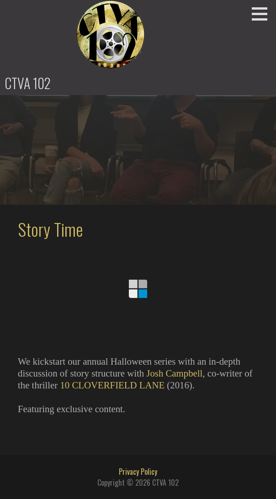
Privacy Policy (138, 471)
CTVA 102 (28, 83)
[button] (262, 14)
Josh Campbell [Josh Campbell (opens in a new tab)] (174, 373)
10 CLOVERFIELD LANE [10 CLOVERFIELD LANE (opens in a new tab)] (112, 385)
